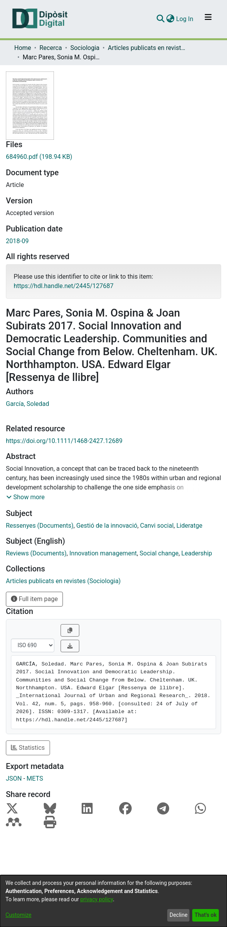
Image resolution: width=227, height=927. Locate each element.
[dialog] (113, 901)
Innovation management (103, 553)
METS (35, 778)
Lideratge (189, 525)
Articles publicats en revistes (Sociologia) (147, 48)
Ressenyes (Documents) (39, 525)
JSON (14, 778)
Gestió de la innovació (106, 525)
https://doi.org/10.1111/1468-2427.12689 (64, 441)
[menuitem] (170, 19)
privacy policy (96, 899)
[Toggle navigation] (208, 19)
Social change (159, 553)
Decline (179, 915)
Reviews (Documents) (36, 553)
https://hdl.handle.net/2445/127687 (63, 286)
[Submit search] (161, 19)
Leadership (196, 553)
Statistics (28, 747)
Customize (18, 915)
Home (22, 48)
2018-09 (17, 241)
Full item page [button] (34, 599)
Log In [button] (185, 19)
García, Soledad (27, 403)
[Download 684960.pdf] (113, 157)
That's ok (205, 915)
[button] (25, 497)
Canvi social (157, 525)
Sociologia (85, 48)
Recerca (50, 48)
